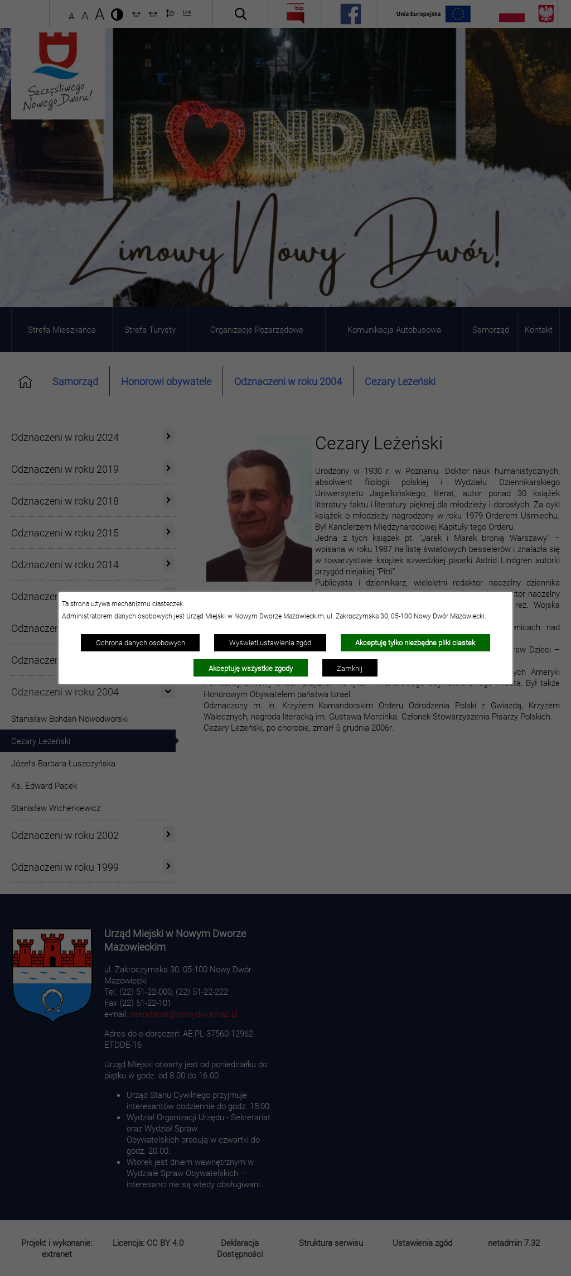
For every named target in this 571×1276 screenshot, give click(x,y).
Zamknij (349, 668)
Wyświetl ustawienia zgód (270, 642)
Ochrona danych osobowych (140, 642)
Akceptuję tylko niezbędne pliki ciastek (415, 642)
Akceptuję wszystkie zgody (251, 668)
